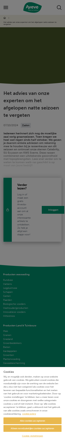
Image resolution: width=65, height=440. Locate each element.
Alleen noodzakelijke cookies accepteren (32, 428)
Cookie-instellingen (32, 436)
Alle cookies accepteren (32, 420)
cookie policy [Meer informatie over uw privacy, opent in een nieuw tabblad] (29, 414)
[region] (32, 403)
